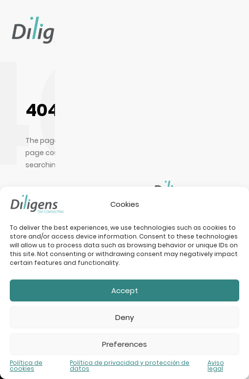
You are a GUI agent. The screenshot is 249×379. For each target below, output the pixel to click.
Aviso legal (216, 366)
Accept (124, 290)
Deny (124, 317)
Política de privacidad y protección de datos (129, 366)
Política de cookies (26, 366)
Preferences (124, 344)
